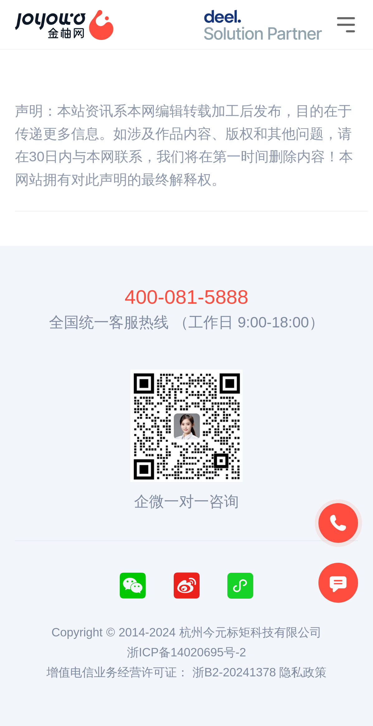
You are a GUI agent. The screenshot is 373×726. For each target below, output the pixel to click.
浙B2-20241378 (234, 672)
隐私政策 (303, 672)
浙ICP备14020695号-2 (186, 652)
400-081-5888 (186, 297)
